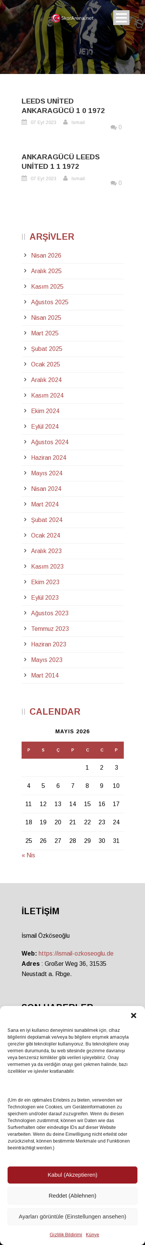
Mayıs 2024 (46, 473)
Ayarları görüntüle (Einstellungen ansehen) (72, 1216)
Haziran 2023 (48, 644)
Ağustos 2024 (50, 442)
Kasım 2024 (47, 395)
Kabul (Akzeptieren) (73, 1174)
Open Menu (121, 17)
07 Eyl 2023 (43, 122)
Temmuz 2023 (50, 629)
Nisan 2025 (46, 317)
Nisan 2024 (46, 489)
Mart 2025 (45, 333)
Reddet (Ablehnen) (73, 1195)
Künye (92, 1234)
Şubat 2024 (46, 520)
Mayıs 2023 (46, 660)
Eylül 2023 (45, 597)
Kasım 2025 (47, 286)
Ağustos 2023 (50, 613)
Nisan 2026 (46, 255)
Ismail (78, 122)
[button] (133, 1015)
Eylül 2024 (45, 426)
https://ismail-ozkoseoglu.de (76, 953)
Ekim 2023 (45, 582)
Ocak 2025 (45, 364)
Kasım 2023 (47, 566)
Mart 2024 (45, 504)
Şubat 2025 (46, 349)
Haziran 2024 (48, 457)
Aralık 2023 (46, 551)
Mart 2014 (45, 675)
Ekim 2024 (45, 411)
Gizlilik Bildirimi (66, 1234)
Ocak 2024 (45, 535)
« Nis (28, 855)
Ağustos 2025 (50, 302)
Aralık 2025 (46, 271)
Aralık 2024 (46, 380)
